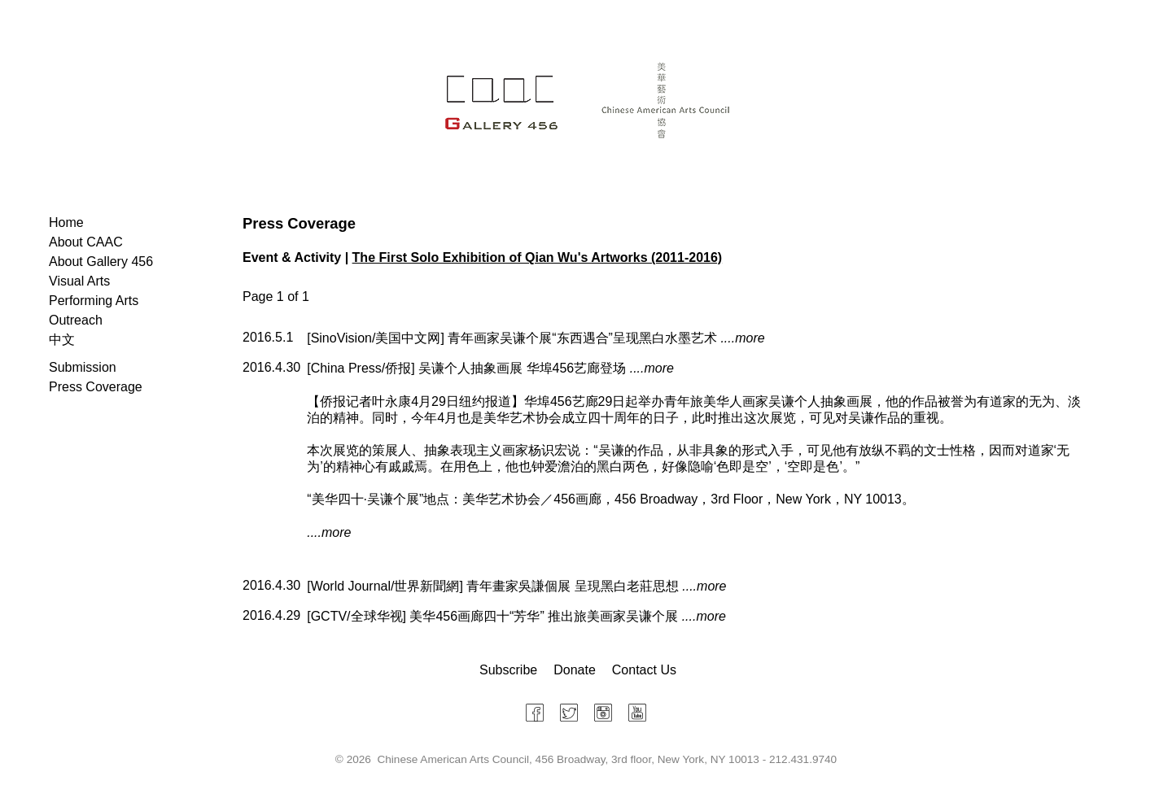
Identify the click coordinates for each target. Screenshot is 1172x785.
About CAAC (86, 242)
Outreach (76, 320)
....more (742, 338)
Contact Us (644, 670)
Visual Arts (79, 281)
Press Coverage (95, 387)
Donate (574, 670)
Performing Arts (93, 300)
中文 (62, 340)
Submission (82, 367)
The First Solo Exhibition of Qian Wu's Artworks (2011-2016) (537, 257)
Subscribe (508, 670)
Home (66, 222)
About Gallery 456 (101, 261)
